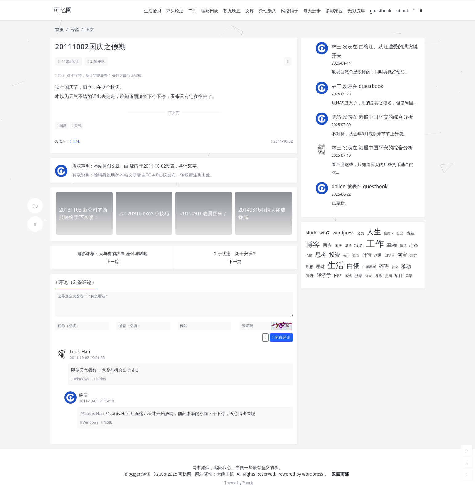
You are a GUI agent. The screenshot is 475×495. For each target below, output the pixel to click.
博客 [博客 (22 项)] (313, 244)
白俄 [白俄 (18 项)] (353, 265)
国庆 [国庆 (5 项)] (338, 245)
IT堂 (192, 11)
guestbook (380, 11)
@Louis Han (93, 413)
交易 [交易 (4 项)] (360, 233)
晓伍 (134, 166)
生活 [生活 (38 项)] (335, 265)
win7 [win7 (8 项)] (324, 232)
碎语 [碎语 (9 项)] (384, 266)
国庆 (62, 125)
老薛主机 (225, 474)
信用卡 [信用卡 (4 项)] (389, 233)
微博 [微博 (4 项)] (403, 246)
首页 (59, 29)
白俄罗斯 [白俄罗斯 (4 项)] (369, 267)
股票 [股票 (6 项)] (358, 275)
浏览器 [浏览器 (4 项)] (390, 255)
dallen (339, 186)
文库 (249, 11)
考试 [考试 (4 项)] (348, 276)
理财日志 (209, 11)
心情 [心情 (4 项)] (309, 255)
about (402, 11)
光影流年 (356, 11)
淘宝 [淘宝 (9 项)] (402, 254)
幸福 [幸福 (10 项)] (392, 244)
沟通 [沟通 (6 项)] (378, 255)
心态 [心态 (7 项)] (413, 245)
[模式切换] (414, 11)
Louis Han (80, 351)
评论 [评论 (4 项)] (368, 276)
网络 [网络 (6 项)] (338, 275)
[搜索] (421, 11)
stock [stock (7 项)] (311, 233)
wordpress (312, 474)
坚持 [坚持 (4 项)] (348, 246)
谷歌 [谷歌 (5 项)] (378, 275)
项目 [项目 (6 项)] (399, 275)
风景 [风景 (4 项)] (408, 276)
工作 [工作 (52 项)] (375, 243)
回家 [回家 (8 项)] (327, 245)
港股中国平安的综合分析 (386, 116)
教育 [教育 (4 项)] (356, 255)
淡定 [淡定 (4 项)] (413, 255)
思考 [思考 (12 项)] (320, 254)
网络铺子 (289, 11)
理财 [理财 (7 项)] (320, 266)
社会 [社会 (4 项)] (395, 267)
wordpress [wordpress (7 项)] (343, 233)
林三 (336, 46)
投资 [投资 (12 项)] (334, 254)
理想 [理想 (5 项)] (309, 266)
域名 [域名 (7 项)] (358, 245)
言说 (74, 29)
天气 (77, 125)
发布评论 (281, 337)
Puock (247, 482)
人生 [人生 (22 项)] (374, 231)
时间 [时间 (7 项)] (366, 255)
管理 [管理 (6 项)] (310, 275)
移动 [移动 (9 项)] (406, 266)
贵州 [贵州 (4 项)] (388, 276)
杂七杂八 (267, 11)
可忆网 (184, 474)
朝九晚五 (232, 11)
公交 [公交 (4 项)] (400, 233)
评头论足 (174, 11)
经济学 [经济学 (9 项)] (324, 275)
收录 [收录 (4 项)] (346, 255)
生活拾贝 (152, 11)
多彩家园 (334, 11)
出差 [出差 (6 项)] (410, 233)
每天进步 (312, 11)
